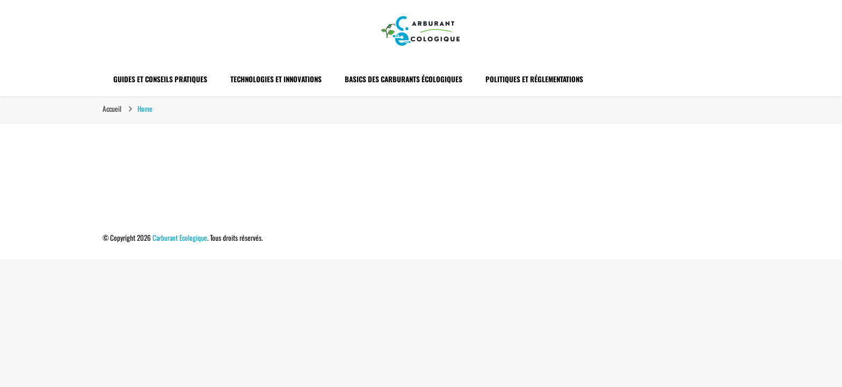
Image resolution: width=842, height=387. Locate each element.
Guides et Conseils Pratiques (160, 79)
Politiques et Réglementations (534, 79)
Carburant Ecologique (180, 237)
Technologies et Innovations (276, 79)
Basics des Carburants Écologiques (403, 79)
